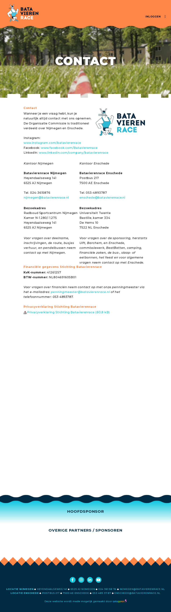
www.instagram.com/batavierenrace (52, 143)
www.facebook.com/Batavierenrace (69, 148)
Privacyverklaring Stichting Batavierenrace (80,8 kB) (67, 312)
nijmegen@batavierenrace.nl (46, 197)
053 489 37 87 (101, 593)
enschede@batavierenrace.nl (102, 197)
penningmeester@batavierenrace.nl (80, 292)
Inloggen (153, 16)
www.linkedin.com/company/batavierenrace (73, 152)
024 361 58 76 (107, 589)
